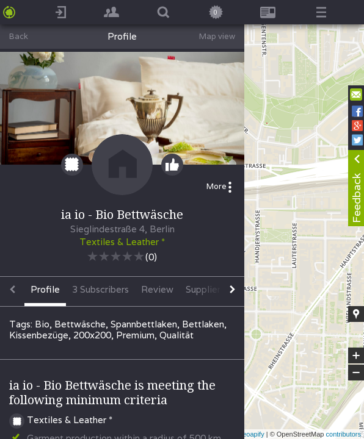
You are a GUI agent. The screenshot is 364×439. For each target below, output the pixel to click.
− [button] (356, 372)
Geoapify (251, 434)
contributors (343, 434)
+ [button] (356, 355)
